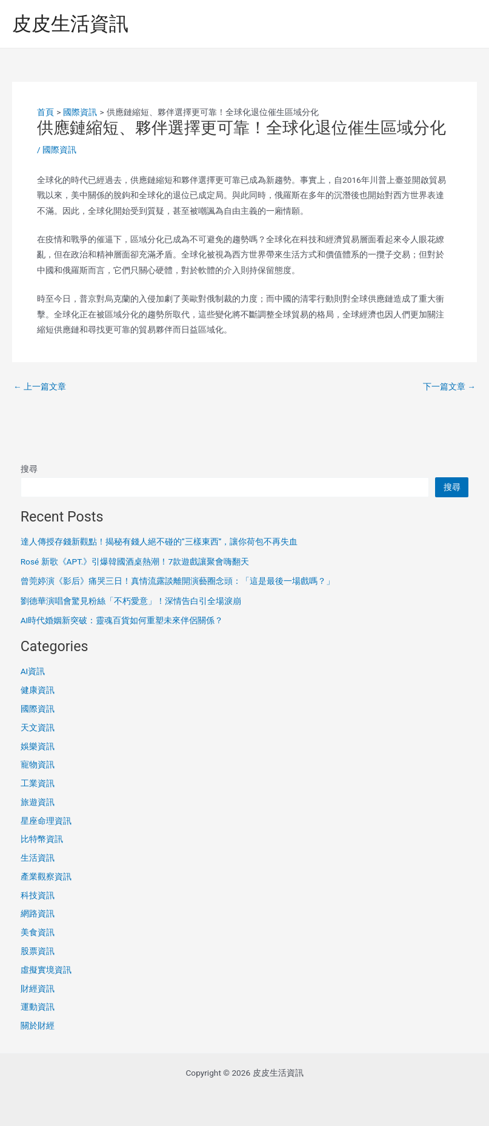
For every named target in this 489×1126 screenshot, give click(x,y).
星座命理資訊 (46, 821)
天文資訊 (38, 727)
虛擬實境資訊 (46, 970)
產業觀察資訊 (46, 876)
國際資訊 (59, 149)
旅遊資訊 (38, 802)
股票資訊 (38, 951)
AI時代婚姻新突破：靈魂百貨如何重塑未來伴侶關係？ (122, 620)
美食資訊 (38, 932)
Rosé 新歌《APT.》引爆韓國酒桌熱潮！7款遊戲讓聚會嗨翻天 (135, 561)
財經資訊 (38, 988)
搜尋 (29, 469)
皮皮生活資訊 (70, 23)
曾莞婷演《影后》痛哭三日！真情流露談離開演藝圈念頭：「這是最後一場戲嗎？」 (177, 581)
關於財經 (38, 1025)
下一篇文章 (449, 387)
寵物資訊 (38, 764)
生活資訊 (38, 858)
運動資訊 (38, 1007)
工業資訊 (38, 783)
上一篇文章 (39, 387)
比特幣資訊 (42, 839)
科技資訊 (38, 895)
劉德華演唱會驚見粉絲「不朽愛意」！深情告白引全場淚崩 (131, 601)
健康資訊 (38, 690)
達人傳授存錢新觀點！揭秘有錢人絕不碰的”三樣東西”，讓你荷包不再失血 (159, 541)
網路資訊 (38, 913)
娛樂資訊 (38, 746)
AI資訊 (33, 671)
